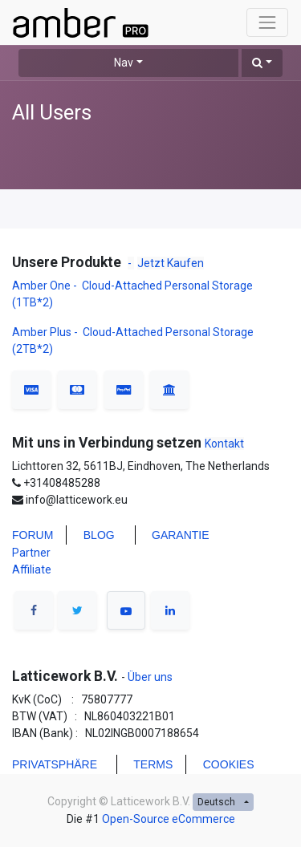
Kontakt (224, 443)
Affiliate (31, 569)
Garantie (180, 535)
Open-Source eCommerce (168, 819)
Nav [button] (123, 62)
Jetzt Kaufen (170, 263)
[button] (262, 63)
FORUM (32, 535)
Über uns (149, 677)
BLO (94, 535)
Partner (31, 552)
